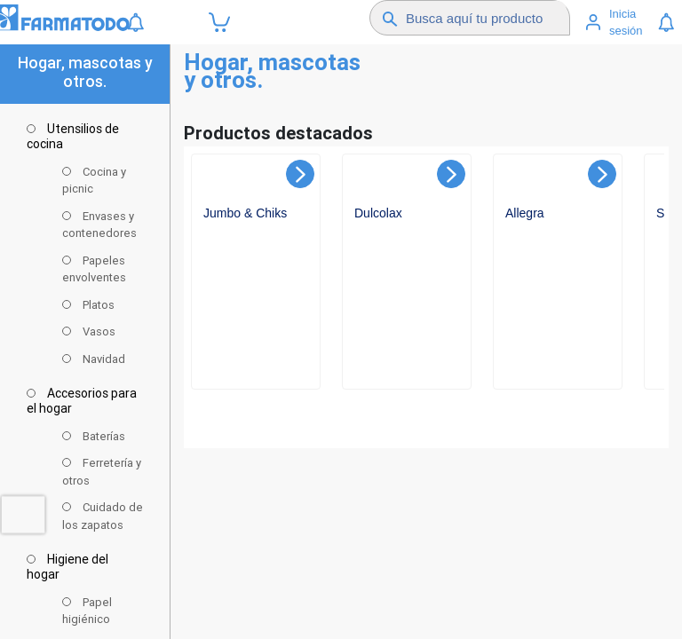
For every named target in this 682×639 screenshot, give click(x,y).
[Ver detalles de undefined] (257, 284)
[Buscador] (486, 18)
